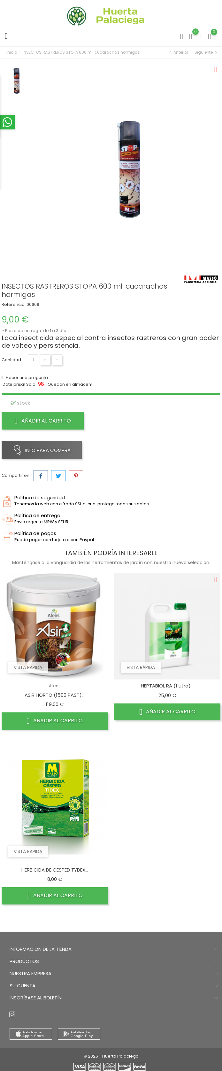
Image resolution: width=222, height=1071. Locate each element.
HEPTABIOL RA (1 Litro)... (167, 685)
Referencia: (14, 304)
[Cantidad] (33, 359)
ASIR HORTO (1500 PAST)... (55, 695)
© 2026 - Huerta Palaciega (111, 1056)
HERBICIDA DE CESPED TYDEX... (54, 869)
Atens (55, 686)
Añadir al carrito (42, 420)
